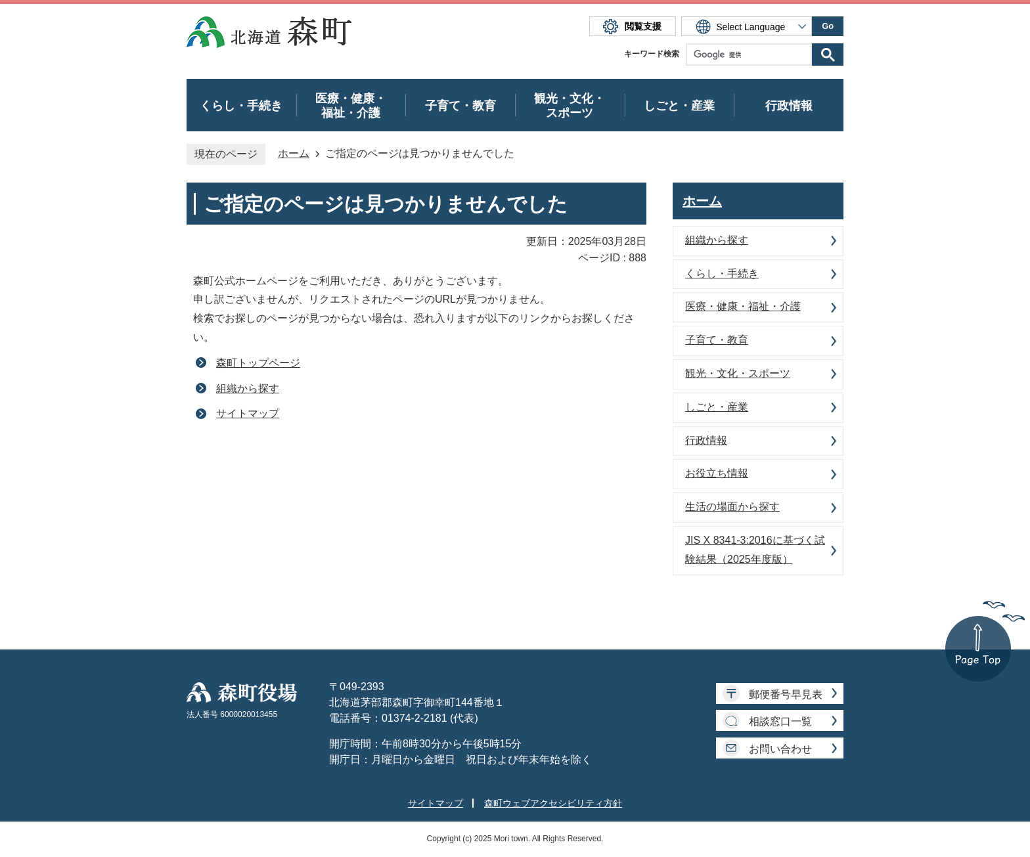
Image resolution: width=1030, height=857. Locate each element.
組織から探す (247, 388)
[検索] (752, 54)
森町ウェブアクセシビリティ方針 (553, 803)
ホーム (293, 153)
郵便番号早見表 (785, 694)
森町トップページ (258, 362)
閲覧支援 (643, 26)
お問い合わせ (780, 749)
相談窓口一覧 (780, 721)
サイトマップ (247, 413)
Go (828, 26)
